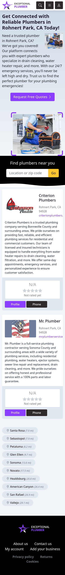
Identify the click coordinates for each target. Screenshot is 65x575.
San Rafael (20, 495)
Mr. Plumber (49, 320)
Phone (37, 304)
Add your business (45, 549)
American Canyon (25, 487)
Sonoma (18, 462)
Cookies (32, 561)
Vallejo (17, 503)
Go (53, 173)
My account (14, 549)
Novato (18, 471)
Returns (46, 557)
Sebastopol (20, 438)
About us (20, 543)
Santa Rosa (19, 430)
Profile (15, 304)
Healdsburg (21, 479)
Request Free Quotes (32, 96)
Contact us (43, 543)
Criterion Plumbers (47, 198)
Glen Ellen (19, 454)
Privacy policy (23, 557)
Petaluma (19, 446)
